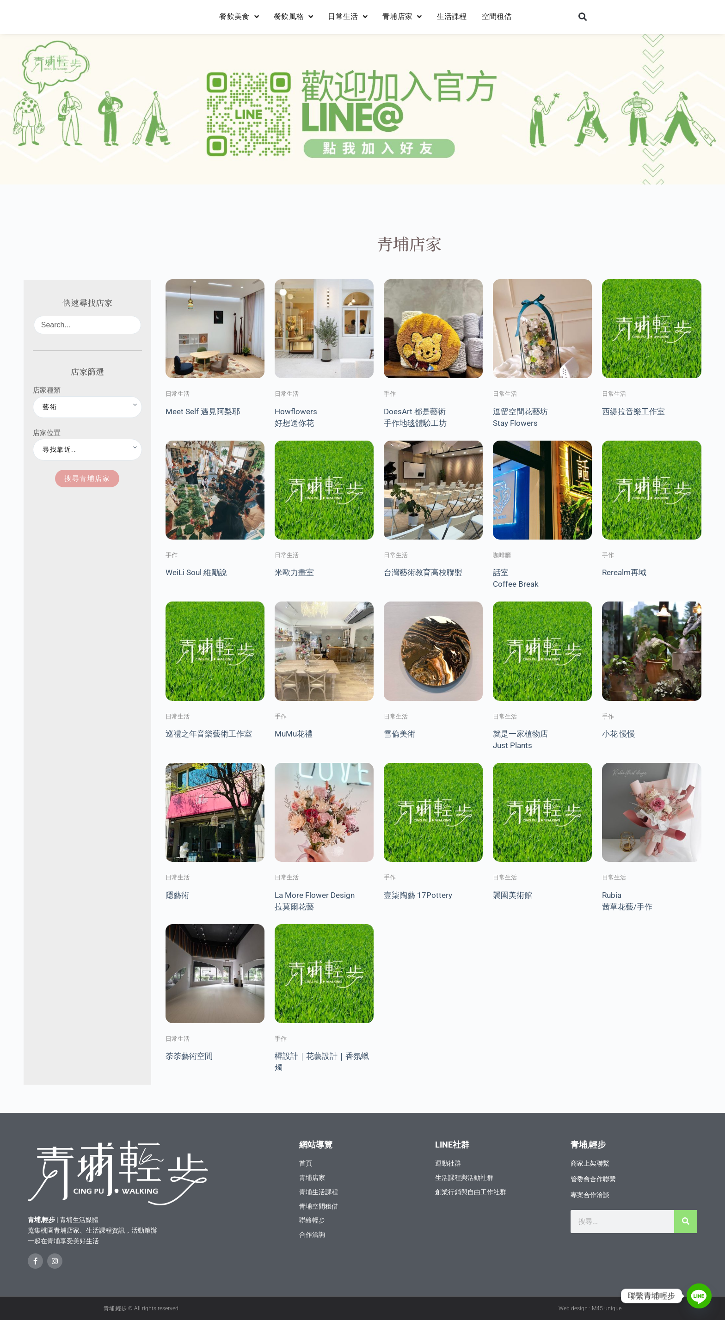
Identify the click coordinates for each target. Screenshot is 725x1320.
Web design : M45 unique (590, 1308)
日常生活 (348, 16)
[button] (582, 17)
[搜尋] (685, 1221)
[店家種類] (87, 407)
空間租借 (497, 16)
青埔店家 (402, 16)
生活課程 (452, 16)
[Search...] (87, 325)
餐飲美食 (239, 16)
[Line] (699, 1295)
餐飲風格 (293, 16)
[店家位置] (87, 449)
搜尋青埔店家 (87, 478)
